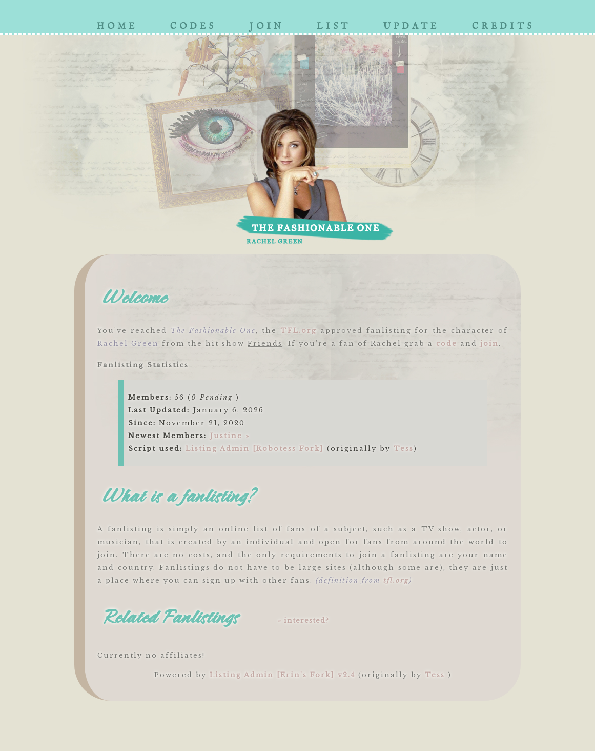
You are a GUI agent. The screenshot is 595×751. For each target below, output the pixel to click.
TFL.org (298, 330)
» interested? (303, 620)
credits (503, 26)
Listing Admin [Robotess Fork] (255, 448)
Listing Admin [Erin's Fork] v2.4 (282, 674)
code (446, 343)
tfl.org (396, 580)
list (334, 26)
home (116, 26)
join (266, 26)
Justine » (230, 435)
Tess (404, 448)
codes (193, 26)
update (411, 26)
